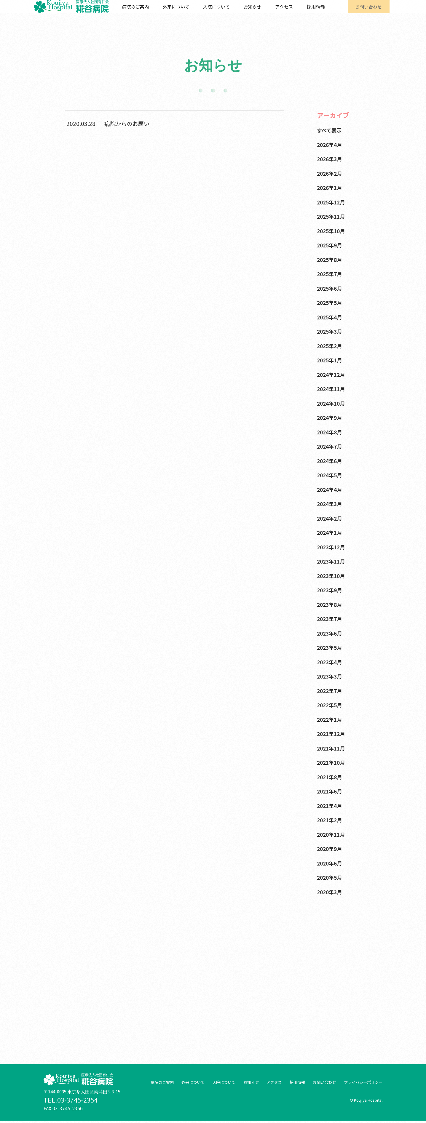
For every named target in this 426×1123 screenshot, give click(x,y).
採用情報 (314, 12)
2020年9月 (330, 848)
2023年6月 (330, 633)
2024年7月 (330, 446)
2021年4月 (330, 806)
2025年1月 (330, 360)
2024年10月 (332, 403)
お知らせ (255, 12)
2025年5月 (330, 302)
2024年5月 (330, 475)
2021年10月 (332, 762)
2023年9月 (330, 590)
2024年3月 (330, 504)
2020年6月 (330, 863)
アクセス (284, 12)
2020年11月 (332, 834)
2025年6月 (330, 288)
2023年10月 (332, 576)
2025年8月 (330, 259)
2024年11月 (332, 389)
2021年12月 (332, 734)
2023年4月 (330, 662)
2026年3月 (330, 159)
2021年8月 (330, 777)
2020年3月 (330, 892)
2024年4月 (330, 489)
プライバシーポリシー (361, 1084)
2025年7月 (330, 274)
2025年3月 (330, 331)
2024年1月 (330, 532)
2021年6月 (330, 791)
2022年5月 (330, 705)
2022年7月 (330, 691)
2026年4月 (330, 144)
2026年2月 (330, 173)
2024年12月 (332, 374)
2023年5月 (330, 647)
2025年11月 (332, 216)
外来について (183, 12)
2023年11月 (332, 561)
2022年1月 (330, 719)
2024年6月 (330, 461)
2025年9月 (330, 245)
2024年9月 (330, 417)
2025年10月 (332, 231)
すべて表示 (330, 130)
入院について (222, 12)
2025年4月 (330, 317)
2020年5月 (330, 877)
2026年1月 (330, 187)
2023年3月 (330, 676)
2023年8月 (330, 604)
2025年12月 (332, 202)
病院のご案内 (144, 12)
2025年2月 (330, 346)
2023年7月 (330, 619)
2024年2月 (330, 518)
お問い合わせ (364, 12)
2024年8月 (330, 432)
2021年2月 (330, 820)
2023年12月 (332, 547)
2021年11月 (332, 748)
